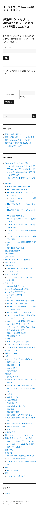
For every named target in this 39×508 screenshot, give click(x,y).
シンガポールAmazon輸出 (15, 292)
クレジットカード (11, 271)
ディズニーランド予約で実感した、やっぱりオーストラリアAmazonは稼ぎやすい (21, 388)
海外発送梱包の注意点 (15, 248)
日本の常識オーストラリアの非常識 (18, 438)
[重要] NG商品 (12, 377)
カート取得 (9, 265)
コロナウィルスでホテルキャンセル (20, 441)
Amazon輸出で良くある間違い (19, 312)
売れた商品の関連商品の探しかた (19, 415)
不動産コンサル (11, 353)
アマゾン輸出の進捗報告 (16, 459)
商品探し (8, 374)
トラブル (8, 298)
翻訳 (6, 467)
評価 (9, 339)
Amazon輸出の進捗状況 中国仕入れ (20, 456)
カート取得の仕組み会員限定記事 (19, 268)
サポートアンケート (12, 283)
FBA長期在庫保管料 (12, 251)
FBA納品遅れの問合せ (15, 216)
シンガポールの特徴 (14, 295)
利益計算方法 (12, 403)
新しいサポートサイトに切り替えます (19, 435)
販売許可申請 (12, 371)
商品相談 (10, 409)
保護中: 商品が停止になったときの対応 (19, 137)
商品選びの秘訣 (13, 412)
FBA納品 (8, 184)
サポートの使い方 (11, 274)
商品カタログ (12, 368)
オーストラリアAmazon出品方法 (19, 359)
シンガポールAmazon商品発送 (17, 289)
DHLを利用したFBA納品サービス (19, 186)
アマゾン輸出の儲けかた (16, 476)
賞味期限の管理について (16, 426)
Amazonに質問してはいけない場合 (20, 301)
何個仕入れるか (13, 397)
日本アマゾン (10, 450)
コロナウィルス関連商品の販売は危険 (21, 321)
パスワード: (19, 49)
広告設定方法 (10, 432)
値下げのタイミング (14, 362)
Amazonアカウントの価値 (17, 303)
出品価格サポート (13, 365)
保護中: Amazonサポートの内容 (17, 140)
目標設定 (8, 453)
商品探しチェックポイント (17, 406)
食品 (9, 429)
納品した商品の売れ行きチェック (19, 423)
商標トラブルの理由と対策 (17, 333)
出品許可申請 (12, 400)
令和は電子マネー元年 (13, 146)
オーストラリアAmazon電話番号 (17, 260)
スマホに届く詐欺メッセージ (18, 324)
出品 (6, 356)
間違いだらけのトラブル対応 (18, 344)
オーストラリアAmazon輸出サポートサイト (19, 9)
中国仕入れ (11, 394)
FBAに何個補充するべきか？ (18, 189)
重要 (6, 473)
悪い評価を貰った (13, 336)
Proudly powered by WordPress (13, 504)
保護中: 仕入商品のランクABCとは (18, 143)
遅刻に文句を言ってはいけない (18, 342)
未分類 (7, 493)
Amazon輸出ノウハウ (15, 286)
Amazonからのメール (15, 470)
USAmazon (9, 254)
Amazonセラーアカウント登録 (17, 163)
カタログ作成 (10, 263)
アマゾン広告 (10, 257)
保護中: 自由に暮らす (13, 134)
